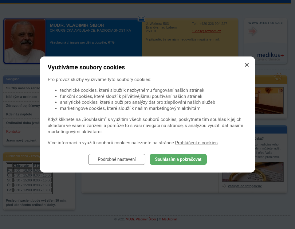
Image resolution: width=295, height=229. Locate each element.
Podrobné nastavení (117, 159)
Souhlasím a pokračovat (178, 159)
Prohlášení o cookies (196, 143)
